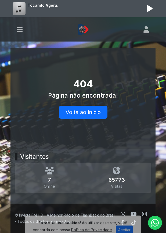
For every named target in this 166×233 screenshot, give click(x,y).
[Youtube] (134, 214)
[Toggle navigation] (20, 29)
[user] (146, 29)
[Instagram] (144, 214)
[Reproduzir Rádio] (149, 8)
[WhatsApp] (123, 214)
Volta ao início (83, 112)
